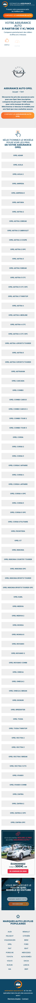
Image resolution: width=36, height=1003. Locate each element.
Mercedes (26, 953)
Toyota (9, 957)
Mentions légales (14, 999)
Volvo (9, 961)
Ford (26, 944)
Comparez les (18, 15)
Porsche (10, 953)
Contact (25, 999)
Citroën (26, 936)
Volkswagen (9, 940)
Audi (10, 932)
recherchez (18, 904)
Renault (26, 932)
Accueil (15, 92)
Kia (9, 969)
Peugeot (10, 936)
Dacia (26, 961)
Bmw (26, 940)
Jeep (26, 969)
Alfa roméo (26, 957)
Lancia (26, 965)
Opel (10, 944)
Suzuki (10, 965)
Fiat (9, 948)
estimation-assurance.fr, (14, 991)
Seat (26, 948)
